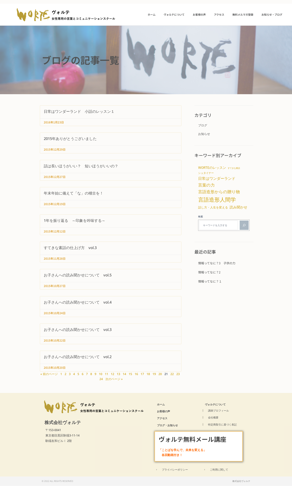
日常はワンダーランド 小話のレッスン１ (79, 111)
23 (178, 374)
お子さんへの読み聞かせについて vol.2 (78, 356)
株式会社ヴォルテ (63, 422)
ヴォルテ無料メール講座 (193, 439)
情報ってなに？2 (209, 272)
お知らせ (204, 134)
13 (118, 374)
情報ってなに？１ (210, 281)
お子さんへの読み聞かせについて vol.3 (78, 329)
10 (100, 374)
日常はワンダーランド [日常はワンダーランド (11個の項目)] (216, 178)
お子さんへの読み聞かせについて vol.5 (78, 275)
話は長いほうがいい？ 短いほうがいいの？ (81, 165)
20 (160, 374)
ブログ (202, 125)
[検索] (244, 225)
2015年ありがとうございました (70, 138)
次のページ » (114, 379)
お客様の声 (199, 14)
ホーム (151, 14)
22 (172, 374)
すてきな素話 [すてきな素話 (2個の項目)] (234, 168)
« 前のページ (49, 374)
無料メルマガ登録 (242, 14)
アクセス (219, 14)
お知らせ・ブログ (271, 14)
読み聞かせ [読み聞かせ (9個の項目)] (238, 207)
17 (142, 374)
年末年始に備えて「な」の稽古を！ (73, 193)
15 (130, 374)
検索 (200, 216)
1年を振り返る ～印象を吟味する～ (74, 220)
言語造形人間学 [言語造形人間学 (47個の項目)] (217, 200)
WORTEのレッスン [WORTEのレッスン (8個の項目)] (212, 168)
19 (154, 374)
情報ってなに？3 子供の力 (216, 263)
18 (148, 374)
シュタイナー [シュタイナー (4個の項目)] (206, 172)
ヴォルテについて (174, 14)
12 (112, 374)
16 (136, 374)
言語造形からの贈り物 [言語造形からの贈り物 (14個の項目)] (219, 191)
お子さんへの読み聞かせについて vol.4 (78, 302)
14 (124, 374)
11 (106, 374)
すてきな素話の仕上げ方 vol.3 (70, 247)
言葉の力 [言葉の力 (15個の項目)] (206, 185)
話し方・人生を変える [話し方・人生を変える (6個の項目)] (213, 207)
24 (101, 379)
